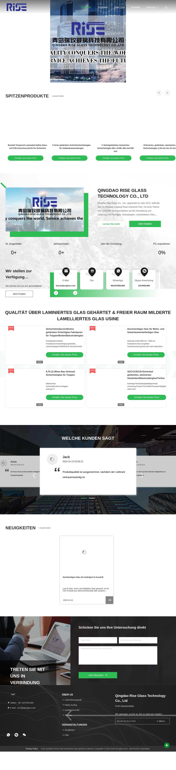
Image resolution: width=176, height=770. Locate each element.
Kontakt (135, 7)
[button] (159, 93)
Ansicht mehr (57, 96)
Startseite (86, 7)
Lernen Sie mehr (111, 224)
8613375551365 (118, 286)
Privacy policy (32, 749)
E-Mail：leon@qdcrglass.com (21, 708)
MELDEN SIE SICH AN (161, 721)
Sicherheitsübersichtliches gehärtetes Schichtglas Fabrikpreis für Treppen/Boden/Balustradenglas (64, 332)
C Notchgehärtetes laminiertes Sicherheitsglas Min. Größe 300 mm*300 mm (115, 148)
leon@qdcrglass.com (65, 286)
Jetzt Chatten (19, 294)
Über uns (119, 7)
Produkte (103, 7)
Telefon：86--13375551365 (20, 703)
